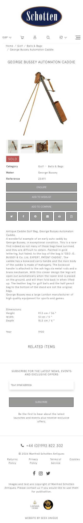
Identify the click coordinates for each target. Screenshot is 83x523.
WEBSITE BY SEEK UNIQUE (41, 518)
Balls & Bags (34, 45)
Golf (20, 45)
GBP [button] (5, 37)
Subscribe (41, 402)
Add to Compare (42, 206)
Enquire (42, 187)
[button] (35, 37)
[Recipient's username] (41, 385)
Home (9, 45)
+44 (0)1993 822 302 (41, 445)
